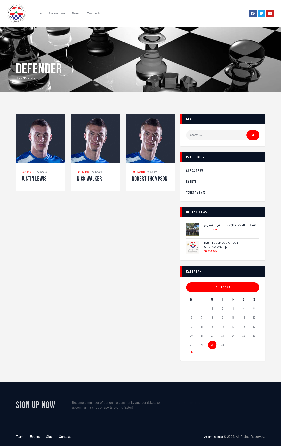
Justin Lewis (37, 179)
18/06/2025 (210, 251)
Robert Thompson (144, 182)
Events (192, 181)
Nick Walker (92, 179)
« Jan (191, 351)
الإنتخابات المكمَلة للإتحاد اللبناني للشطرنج (227, 227)
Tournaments (197, 192)
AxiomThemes (212, 436)
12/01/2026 (210, 234)
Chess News (195, 170)
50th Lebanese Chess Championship (223, 245)
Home (19, 78)
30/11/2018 (28, 172)
